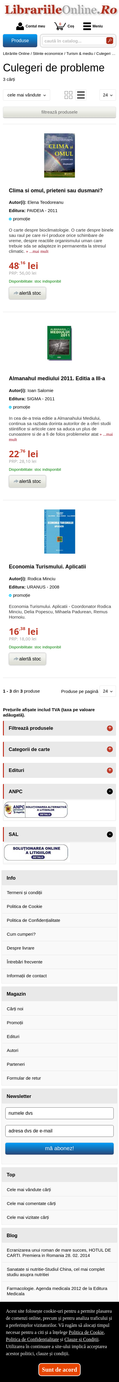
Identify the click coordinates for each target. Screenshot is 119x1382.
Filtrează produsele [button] (31, 728)
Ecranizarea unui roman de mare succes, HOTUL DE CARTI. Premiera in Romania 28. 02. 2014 (59, 1252)
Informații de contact (27, 975)
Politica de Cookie (24, 906)
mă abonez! (59, 1148)
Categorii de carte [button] (29, 749)
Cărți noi (15, 1008)
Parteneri (16, 1064)
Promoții (15, 1022)
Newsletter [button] (19, 1096)
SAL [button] (14, 834)
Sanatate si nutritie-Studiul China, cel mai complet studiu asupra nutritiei (56, 1272)
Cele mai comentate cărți (31, 1203)
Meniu (93, 26)
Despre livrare (20, 947)
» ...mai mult (36, 251)
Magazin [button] (16, 993)
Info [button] (11, 878)
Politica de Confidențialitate (33, 920)
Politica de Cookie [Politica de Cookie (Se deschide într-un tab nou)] (86, 1332)
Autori (12, 1050)
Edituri (13, 1036)
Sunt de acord (59, 1369)
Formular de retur (24, 1078)
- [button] (110, 791)
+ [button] (110, 728)
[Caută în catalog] (109, 40)
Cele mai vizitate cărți (28, 1217)
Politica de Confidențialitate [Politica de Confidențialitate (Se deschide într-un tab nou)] (32, 1339)
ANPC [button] (16, 791)
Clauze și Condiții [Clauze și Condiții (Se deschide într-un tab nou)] (81, 1339)
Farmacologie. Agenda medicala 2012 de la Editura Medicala (57, 1291)
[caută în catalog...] (72, 41)
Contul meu (30, 26)
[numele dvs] (59, 1113)
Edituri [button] (16, 770)
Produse (20, 40)
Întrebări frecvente (25, 961)
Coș (64, 26)
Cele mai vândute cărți (29, 1189)
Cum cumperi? (21, 934)
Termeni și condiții (24, 892)
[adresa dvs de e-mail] (59, 1131)
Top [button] (11, 1174)
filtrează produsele (59, 111)
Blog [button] (12, 1235)
